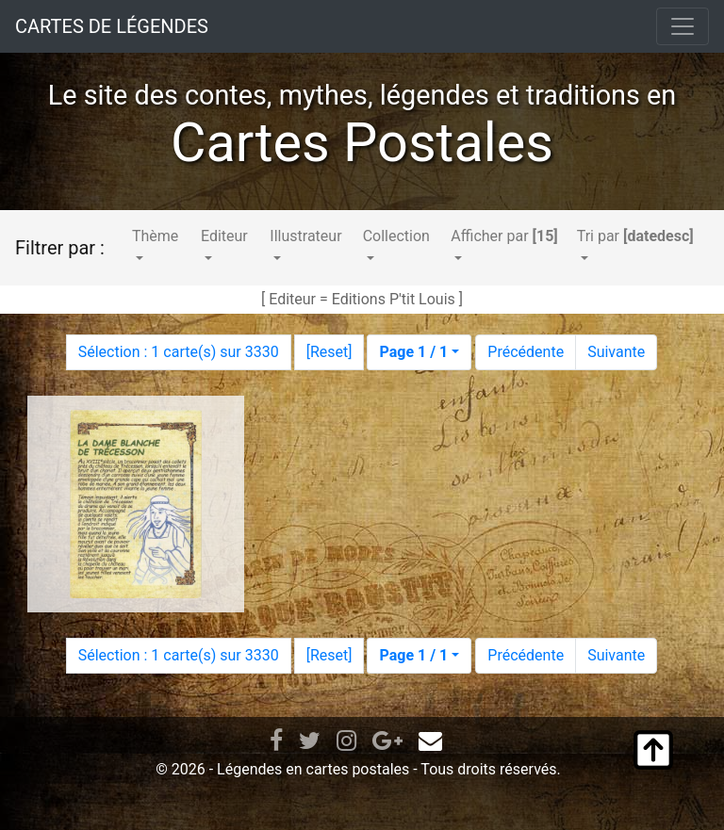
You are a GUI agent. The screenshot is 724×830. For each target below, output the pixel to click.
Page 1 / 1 (413, 352)
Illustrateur (305, 236)
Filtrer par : (60, 247)
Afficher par (504, 236)
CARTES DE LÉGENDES (111, 26)
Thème (155, 236)
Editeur (224, 236)
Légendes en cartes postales (313, 769)
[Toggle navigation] (682, 26)
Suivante (616, 352)
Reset (329, 352)
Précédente (525, 352)
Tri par (635, 236)
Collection (396, 236)
